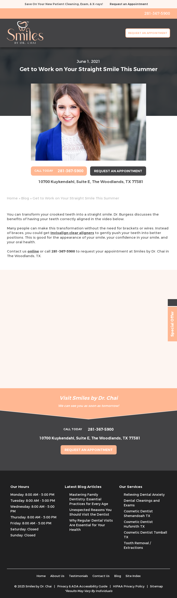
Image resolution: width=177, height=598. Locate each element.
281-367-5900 (63, 251)
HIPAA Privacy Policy (129, 586)
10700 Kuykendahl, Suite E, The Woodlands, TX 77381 (90, 181)
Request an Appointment (129, 4)
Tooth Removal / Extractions (137, 545)
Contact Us (100, 576)
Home (12, 198)
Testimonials (78, 576)
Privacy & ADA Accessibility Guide (82, 586)
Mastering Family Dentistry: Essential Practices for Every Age (88, 499)
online (33, 251)
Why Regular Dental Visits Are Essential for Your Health (91, 525)
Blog (25, 198)
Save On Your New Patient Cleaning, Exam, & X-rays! (64, 4)
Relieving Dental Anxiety (144, 495)
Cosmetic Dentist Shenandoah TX (138, 513)
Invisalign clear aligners (72, 233)
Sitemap (156, 586)
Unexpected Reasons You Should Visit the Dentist (90, 512)
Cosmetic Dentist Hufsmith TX (138, 524)
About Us (57, 576)
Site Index (133, 576)
